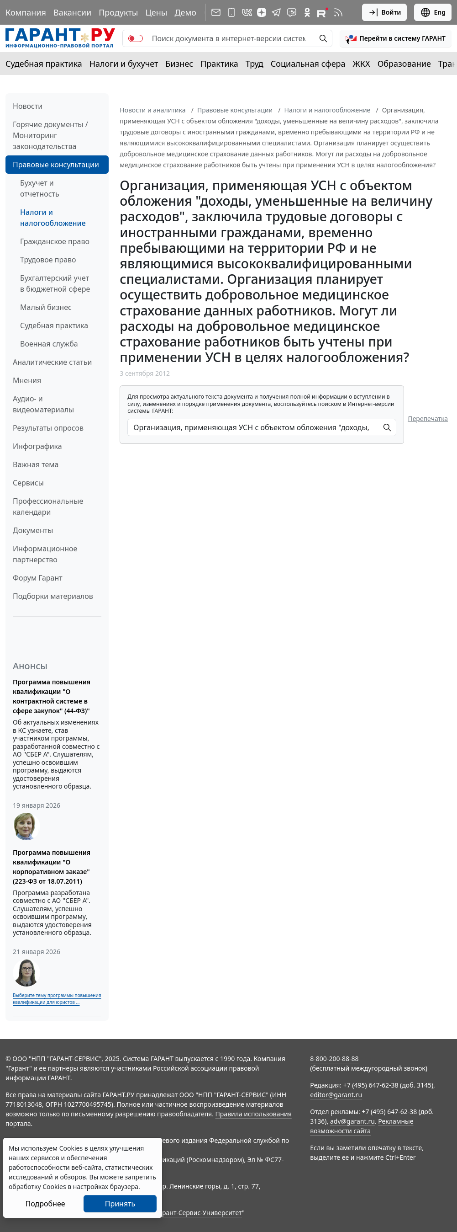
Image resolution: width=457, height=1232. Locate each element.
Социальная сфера (308, 63)
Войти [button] (384, 12)
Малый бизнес (46, 307)
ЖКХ (361, 63)
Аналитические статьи (52, 362)
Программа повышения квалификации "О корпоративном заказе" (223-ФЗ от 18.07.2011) (51, 866)
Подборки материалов (53, 596)
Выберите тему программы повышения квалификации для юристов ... (57, 998)
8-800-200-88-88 (334, 1058)
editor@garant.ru (336, 1094)
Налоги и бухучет (123, 63)
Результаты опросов (48, 428)
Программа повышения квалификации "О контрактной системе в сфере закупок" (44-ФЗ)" (51, 696)
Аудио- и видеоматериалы (43, 404)
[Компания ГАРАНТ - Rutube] (322, 12)
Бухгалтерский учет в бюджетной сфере (55, 283)
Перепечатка (428, 418)
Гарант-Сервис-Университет (199, 1212)
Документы (33, 530)
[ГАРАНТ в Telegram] (276, 12)
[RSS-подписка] (338, 12)
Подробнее (45, 1204)
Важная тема (36, 464)
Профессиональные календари (48, 506)
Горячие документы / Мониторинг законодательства (50, 135)
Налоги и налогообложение (53, 217)
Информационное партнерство (45, 554)
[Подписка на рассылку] (215, 12)
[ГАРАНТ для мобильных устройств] (231, 12)
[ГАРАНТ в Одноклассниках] (307, 12)
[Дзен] (261, 12)
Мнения (27, 380)
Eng (433, 12)
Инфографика (37, 446)
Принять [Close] (120, 1204)
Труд (254, 63)
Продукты (118, 12)
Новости (27, 106)
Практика (219, 63)
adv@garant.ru (352, 1121)
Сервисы (28, 483)
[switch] (135, 38)
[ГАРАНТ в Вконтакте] (247, 12)
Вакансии (72, 12)
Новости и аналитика (152, 110)
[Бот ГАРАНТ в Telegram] (291, 12)
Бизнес (179, 63)
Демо (185, 12)
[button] (396, 38)
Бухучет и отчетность (39, 188)
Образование (404, 63)
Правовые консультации (56, 165)
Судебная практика (43, 63)
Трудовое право (48, 260)
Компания (25, 12)
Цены (156, 12)
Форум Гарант (38, 578)
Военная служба (49, 344)
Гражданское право (54, 241)
